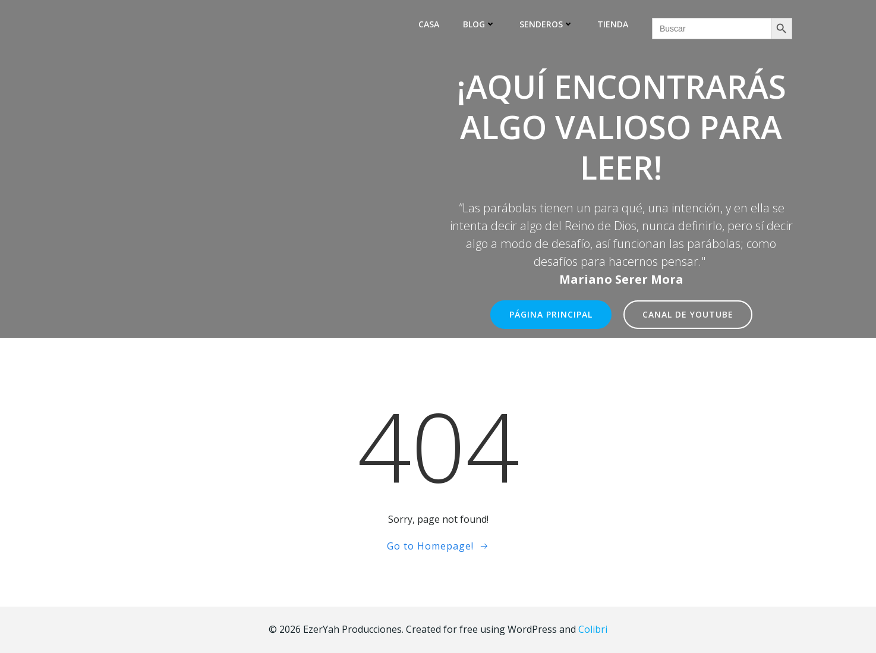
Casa (428, 24)
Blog (479, 24)
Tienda (612, 24)
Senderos (546, 24)
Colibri (592, 629)
